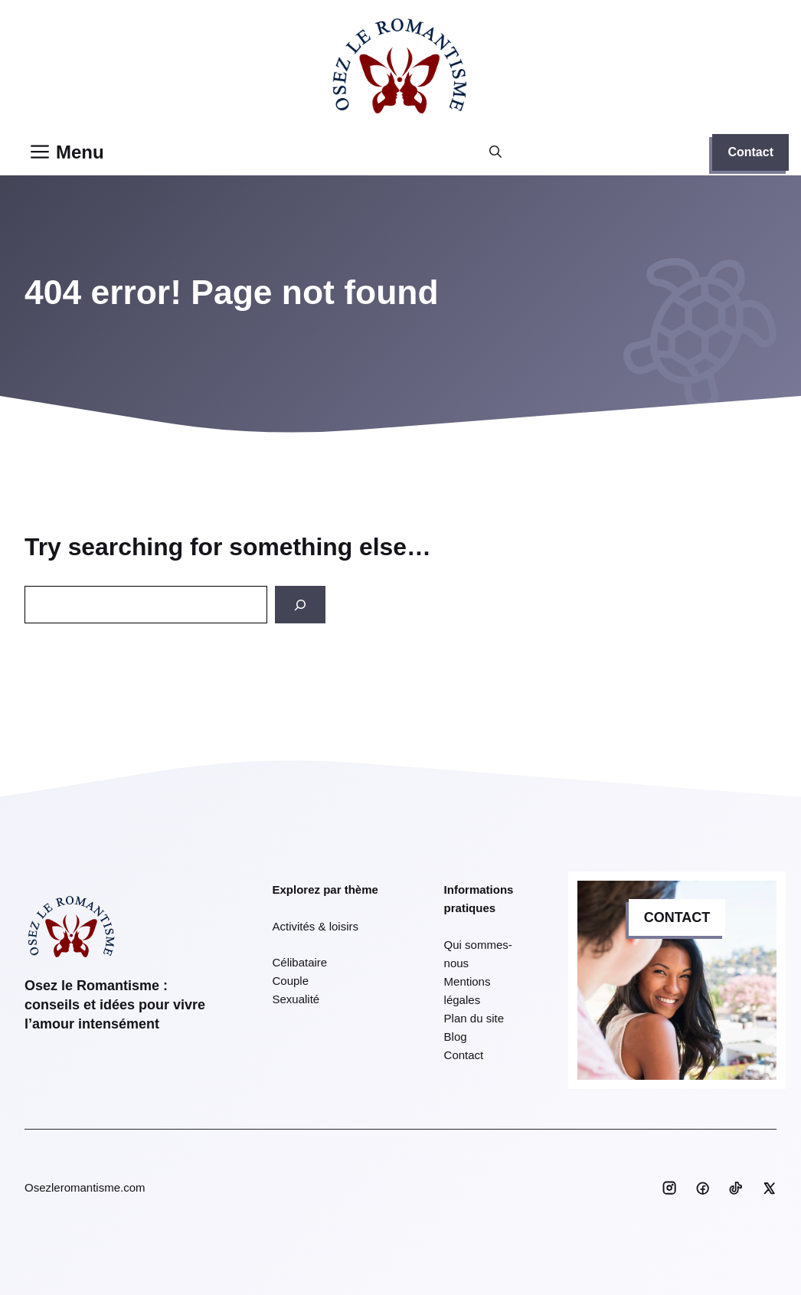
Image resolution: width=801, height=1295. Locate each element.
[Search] (300, 604)
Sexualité (296, 999)
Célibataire (300, 962)
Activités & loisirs (316, 926)
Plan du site (474, 1018)
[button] (495, 152)
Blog (455, 1036)
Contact (750, 152)
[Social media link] (669, 1187)
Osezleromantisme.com (85, 1187)
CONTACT (677, 917)
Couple (291, 980)
